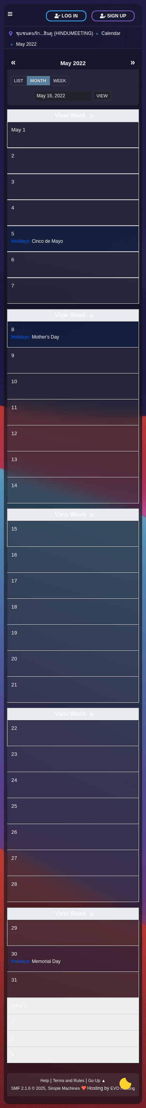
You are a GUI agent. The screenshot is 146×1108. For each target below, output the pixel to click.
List (18, 80)
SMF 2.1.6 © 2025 (28, 1088)
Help (44, 1080)
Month (38, 80)
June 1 (19, 1006)
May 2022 (73, 63)
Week (59, 80)
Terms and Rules (68, 1080)
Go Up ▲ (97, 1080)
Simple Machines (64, 1088)
